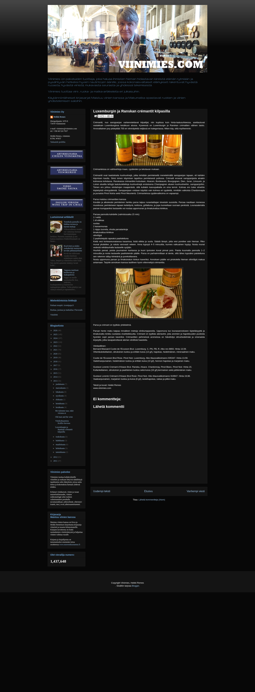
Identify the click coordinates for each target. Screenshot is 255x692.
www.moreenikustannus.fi (69, 544)
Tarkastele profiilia (57, 142)
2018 (55, 361)
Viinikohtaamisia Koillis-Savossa (62, 422)
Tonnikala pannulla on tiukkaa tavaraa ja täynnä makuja (72, 224)
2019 (55, 357)
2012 (55, 457)
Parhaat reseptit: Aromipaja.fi (62, 305)
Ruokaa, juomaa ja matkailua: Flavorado (66, 310)
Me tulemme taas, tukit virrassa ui (64, 412)
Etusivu (148, 491)
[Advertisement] (60, 683)
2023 (55, 342)
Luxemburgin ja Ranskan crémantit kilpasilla (64, 429)
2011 (55, 461)
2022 (55, 346)
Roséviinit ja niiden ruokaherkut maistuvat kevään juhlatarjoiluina (73, 248)
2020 (55, 354)
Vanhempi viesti (196, 491)
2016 (55, 369)
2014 (55, 377)
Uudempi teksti (101, 491)
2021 (55, 350)
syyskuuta (60, 396)
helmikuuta (60, 448)
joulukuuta (60, 384)
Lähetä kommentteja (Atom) (152, 499)
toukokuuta (60, 437)
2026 (55, 330)
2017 (55, 365)
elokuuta (59, 399)
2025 (55, 334)
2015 (55, 373)
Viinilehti (54, 315)
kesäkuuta (60, 407)
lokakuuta (60, 392)
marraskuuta (61, 388)
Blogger (135, 586)
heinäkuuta (60, 403)
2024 (55, 338)
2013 (55, 381)
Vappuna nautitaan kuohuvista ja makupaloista (71, 272)
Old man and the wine (64, 417)
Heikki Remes (59, 117)
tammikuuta (61, 452)
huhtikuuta (60, 440)
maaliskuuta (61, 444)
